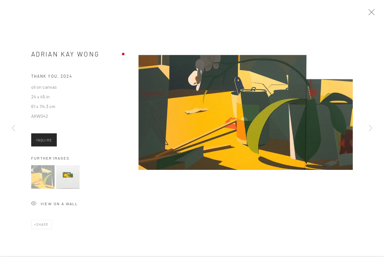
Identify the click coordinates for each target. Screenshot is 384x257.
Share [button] (42, 226)
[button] (43, 178)
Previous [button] (13, 128)
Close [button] (370, 14)
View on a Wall (54, 205)
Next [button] (370, 128)
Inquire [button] (44, 142)
